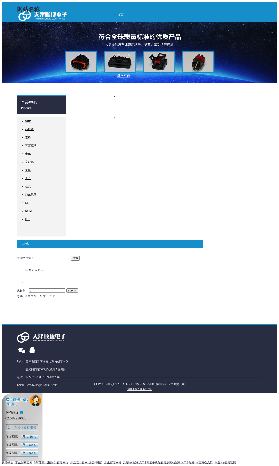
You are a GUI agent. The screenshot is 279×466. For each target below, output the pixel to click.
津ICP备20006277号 (139, 389)
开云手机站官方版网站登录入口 (166, 462)
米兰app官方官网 (225, 462)
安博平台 (7, 462)
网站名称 (28, 9)
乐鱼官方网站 (112, 462)
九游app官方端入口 (201, 462)
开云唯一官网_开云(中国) (86, 462)
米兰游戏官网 (23, 462)
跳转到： (23, 290)
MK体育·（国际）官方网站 (51, 462)
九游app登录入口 (133, 462)
